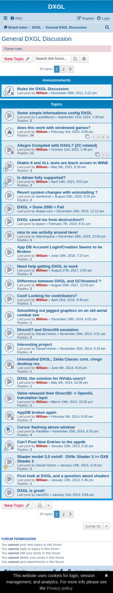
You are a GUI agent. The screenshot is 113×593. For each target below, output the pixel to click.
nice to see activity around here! (47, 232)
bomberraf (43, 196)
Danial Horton (46, 334)
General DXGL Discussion (37, 38)
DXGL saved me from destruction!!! (50, 219)
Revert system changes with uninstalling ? (57, 192)
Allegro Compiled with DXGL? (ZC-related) (57, 145)
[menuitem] (16, 18)
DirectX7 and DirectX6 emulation (48, 329)
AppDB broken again (36, 412)
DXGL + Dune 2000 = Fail (40, 207)
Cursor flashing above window (46, 427)
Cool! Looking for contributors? (47, 295)
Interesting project (34, 344)
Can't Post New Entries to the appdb (51, 442)
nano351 (42, 494)
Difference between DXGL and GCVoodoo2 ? (59, 281)
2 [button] (63, 69)
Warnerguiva (45, 236)
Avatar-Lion (44, 211)
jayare (40, 224)
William (41, 93)
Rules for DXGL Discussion (43, 89)
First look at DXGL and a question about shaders (63, 476)
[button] (70, 69)
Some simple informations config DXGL (54, 113)
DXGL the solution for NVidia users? (51, 378)
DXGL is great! (31, 490)
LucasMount (45, 117)
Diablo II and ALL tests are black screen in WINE (62, 163)
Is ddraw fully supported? (41, 177)
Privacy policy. (60, 588)
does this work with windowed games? (53, 127)
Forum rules (13, 49)
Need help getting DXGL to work (47, 266)
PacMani (42, 431)
